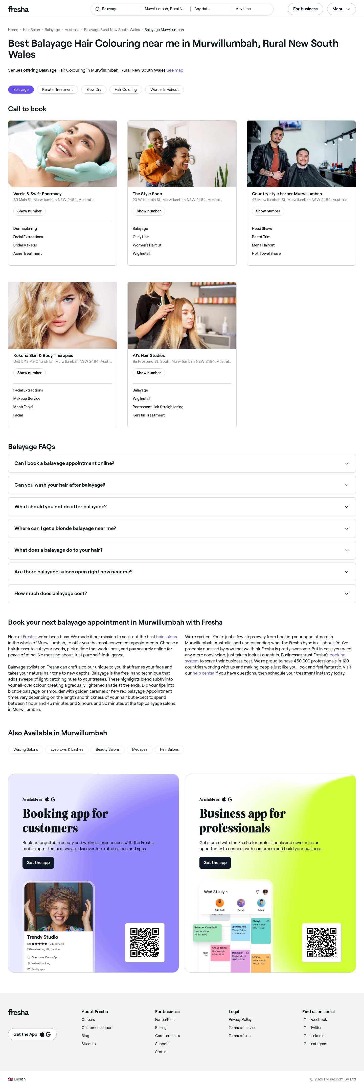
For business (305, 9)
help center (203, 673)
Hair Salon (31, 30)
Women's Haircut (164, 90)
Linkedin (313, 1035)
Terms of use (240, 1036)
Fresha (29, 636)
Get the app (38, 862)
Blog (85, 1036)
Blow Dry (93, 90)
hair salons (166, 636)
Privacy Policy (240, 1020)
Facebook (314, 1019)
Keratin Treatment (57, 90)
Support (162, 1044)
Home (13, 30)
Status (160, 1052)
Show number (29, 211)
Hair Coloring (126, 90)
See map (175, 70)
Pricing (161, 1028)
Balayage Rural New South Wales (112, 30)
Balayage (52, 30)
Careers (88, 1020)
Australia (72, 30)
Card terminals (167, 1036)
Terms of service (242, 1028)
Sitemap (89, 1044)
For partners (165, 1020)
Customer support (97, 1028)
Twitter (312, 1027)
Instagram (314, 1043)
